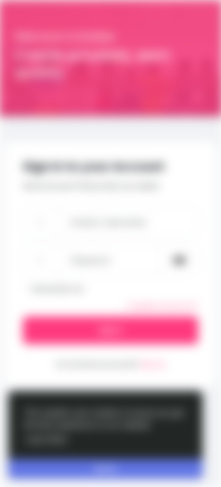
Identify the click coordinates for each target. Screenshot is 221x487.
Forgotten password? (162, 306)
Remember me (58, 289)
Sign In (110, 330)
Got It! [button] (105, 469)
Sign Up (152, 364)
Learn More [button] (46, 438)
